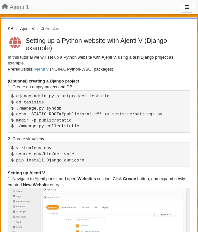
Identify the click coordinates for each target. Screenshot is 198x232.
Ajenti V (27, 28)
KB (10, 28)
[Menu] (187, 7)
